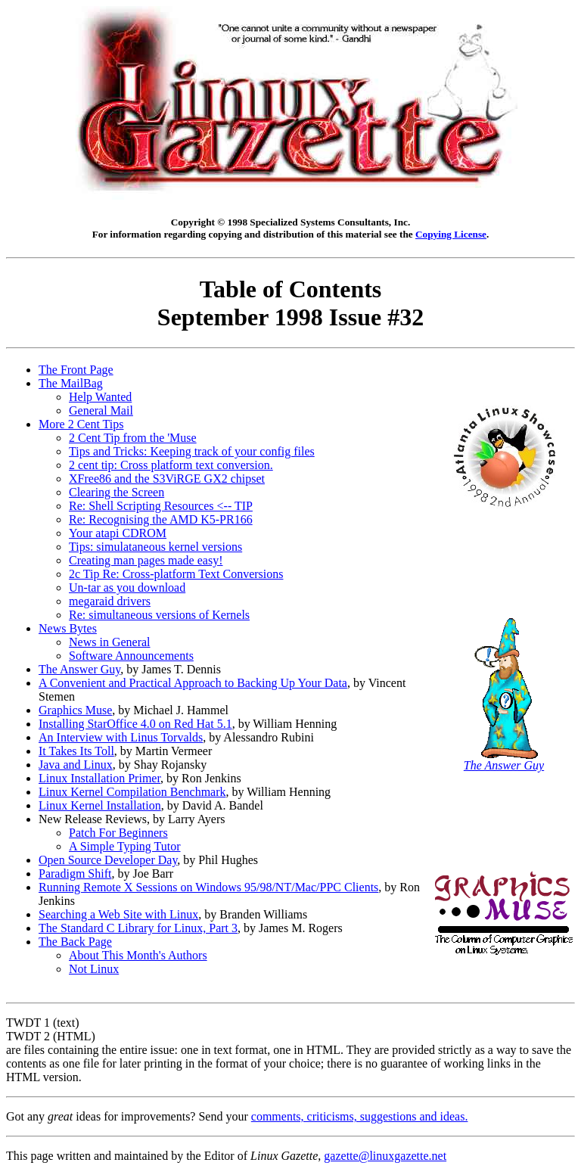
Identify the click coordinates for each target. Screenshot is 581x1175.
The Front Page (76, 369)
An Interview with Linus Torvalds (121, 737)
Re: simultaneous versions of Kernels (159, 614)
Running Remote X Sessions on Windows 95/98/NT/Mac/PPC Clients (208, 887)
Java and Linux (76, 764)
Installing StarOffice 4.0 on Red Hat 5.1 (135, 723)
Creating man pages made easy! (145, 560)
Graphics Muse (75, 710)
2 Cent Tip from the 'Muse (133, 437)
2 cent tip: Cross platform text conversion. (171, 464)
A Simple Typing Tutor (125, 846)
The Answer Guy (79, 669)
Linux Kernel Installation (100, 805)
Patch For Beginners (118, 832)
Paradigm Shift (75, 873)
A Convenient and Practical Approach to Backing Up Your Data (193, 682)
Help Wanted (100, 396)
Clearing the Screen (116, 492)
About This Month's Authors (138, 955)
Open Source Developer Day (108, 859)
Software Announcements (131, 655)
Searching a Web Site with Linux (118, 914)
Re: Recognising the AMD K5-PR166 (161, 519)
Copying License (450, 234)
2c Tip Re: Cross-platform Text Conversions (176, 573)
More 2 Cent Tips (81, 424)
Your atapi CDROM (117, 533)
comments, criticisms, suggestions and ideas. (359, 1116)
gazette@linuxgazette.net (385, 1155)
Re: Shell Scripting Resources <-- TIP (161, 505)
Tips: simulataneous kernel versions (155, 546)
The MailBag (71, 383)
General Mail (101, 410)
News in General (110, 642)
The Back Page (75, 941)
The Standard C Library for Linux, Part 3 (138, 928)
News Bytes (68, 628)
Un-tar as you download (127, 587)
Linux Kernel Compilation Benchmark (132, 791)
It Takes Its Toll (76, 750)
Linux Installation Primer (99, 778)
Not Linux (94, 968)
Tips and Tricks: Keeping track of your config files (192, 451)
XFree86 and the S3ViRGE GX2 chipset (167, 478)
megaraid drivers (110, 601)
